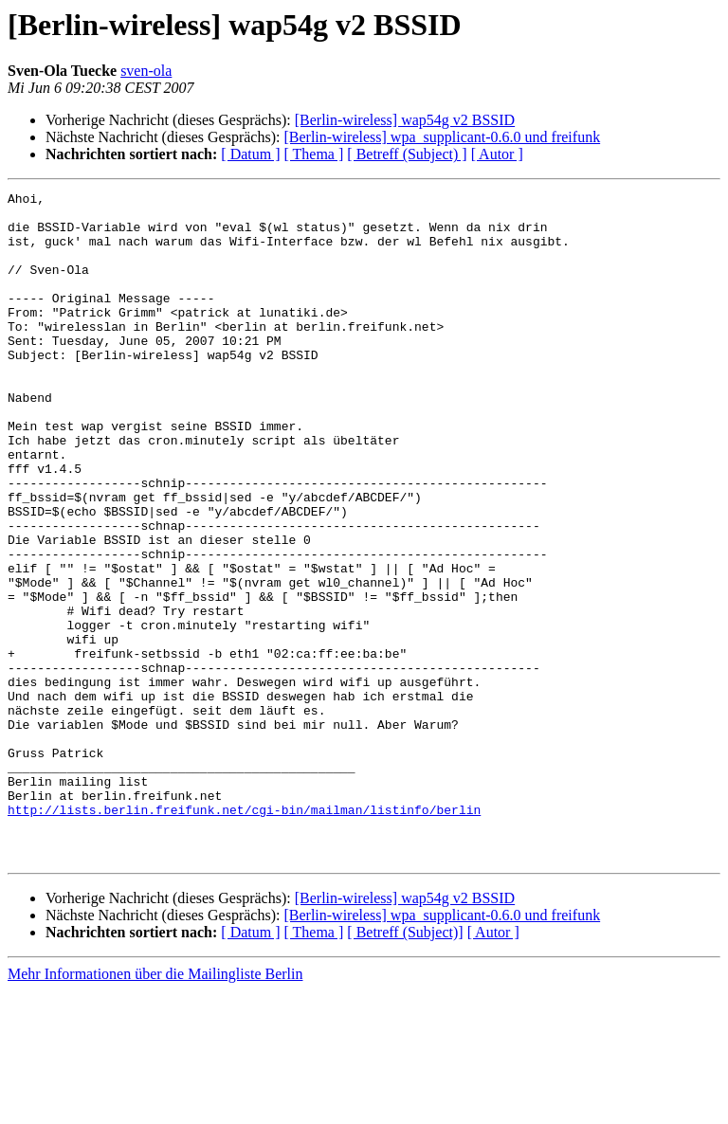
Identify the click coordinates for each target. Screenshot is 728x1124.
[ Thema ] (314, 154)
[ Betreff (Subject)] (405, 1066)
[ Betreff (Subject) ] (406, 154)
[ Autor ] (497, 154)
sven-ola (146, 71)
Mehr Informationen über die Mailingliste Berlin (155, 1107)
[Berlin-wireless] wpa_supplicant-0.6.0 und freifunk (441, 137)
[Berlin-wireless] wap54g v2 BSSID (405, 120)
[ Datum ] (250, 154)
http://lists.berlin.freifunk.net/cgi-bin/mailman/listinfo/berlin (244, 934)
